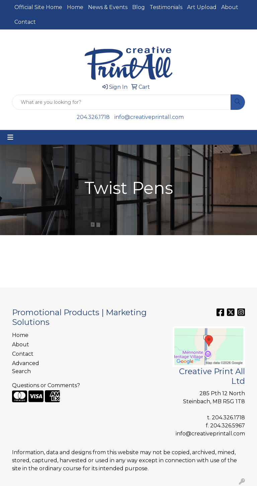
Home (75, 7)
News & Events (107, 7)
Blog (138, 7)
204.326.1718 (93, 117)
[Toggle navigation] (10, 137)
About (229, 7)
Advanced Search (25, 367)
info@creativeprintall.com (149, 117)
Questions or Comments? (46, 385)
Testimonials (166, 7)
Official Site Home (38, 7)
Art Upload (202, 7)
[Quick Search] (121, 102)
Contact (25, 22)
